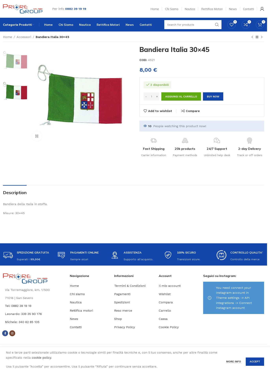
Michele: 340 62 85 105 (22, 322)
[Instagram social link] (12, 333)
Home (7, 37)
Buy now (213, 96)
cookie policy (41, 357)
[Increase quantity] (156, 96)
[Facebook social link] (5, 333)
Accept (255, 361)
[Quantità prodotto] (151, 96)
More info (234, 361)
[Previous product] (252, 37)
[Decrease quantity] (146, 96)
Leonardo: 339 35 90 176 (23, 314)
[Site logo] (22, 8)
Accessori (24, 37)
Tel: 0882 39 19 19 (18, 306)
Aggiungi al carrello (181, 96)
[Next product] (261, 37)
